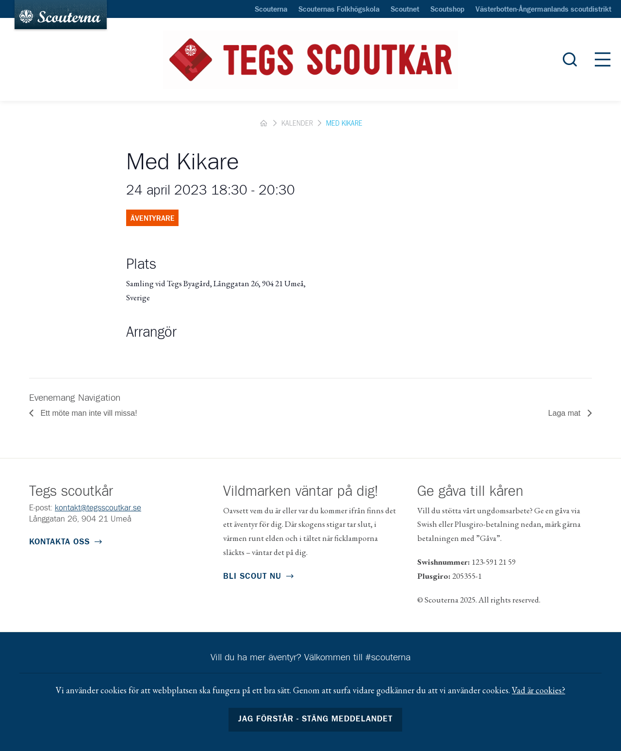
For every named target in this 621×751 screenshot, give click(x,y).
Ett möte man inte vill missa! (87, 413)
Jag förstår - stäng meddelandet (315, 719)
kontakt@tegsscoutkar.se (98, 508)
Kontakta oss (59, 542)
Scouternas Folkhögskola (338, 9)
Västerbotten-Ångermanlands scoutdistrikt (543, 9)
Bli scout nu (252, 576)
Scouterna (271, 9)
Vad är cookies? (538, 690)
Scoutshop (447, 9)
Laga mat (565, 413)
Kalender (297, 123)
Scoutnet (405, 9)
